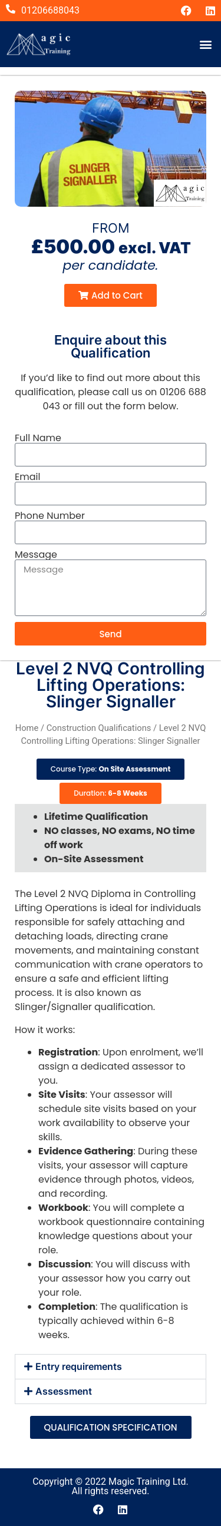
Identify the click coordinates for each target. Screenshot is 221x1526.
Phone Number (50, 516)
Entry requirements (78, 1366)
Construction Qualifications (99, 728)
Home (27, 728)
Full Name (38, 438)
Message (36, 555)
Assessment (63, 1391)
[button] (205, 44)
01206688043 (50, 10)
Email (27, 477)
